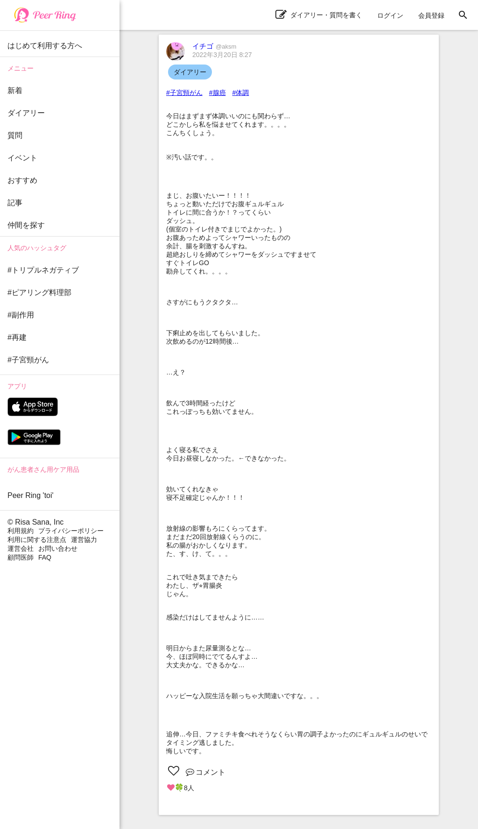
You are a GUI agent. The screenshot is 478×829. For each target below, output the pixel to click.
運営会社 (20, 548)
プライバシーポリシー (71, 530)
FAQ (44, 557)
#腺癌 (217, 92)
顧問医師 (20, 557)
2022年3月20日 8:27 (222, 54)
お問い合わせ (57, 548)
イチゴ (214, 46)
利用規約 (20, 530)
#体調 (240, 92)
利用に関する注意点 (36, 539)
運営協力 (84, 539)
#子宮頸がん (184, 92)
